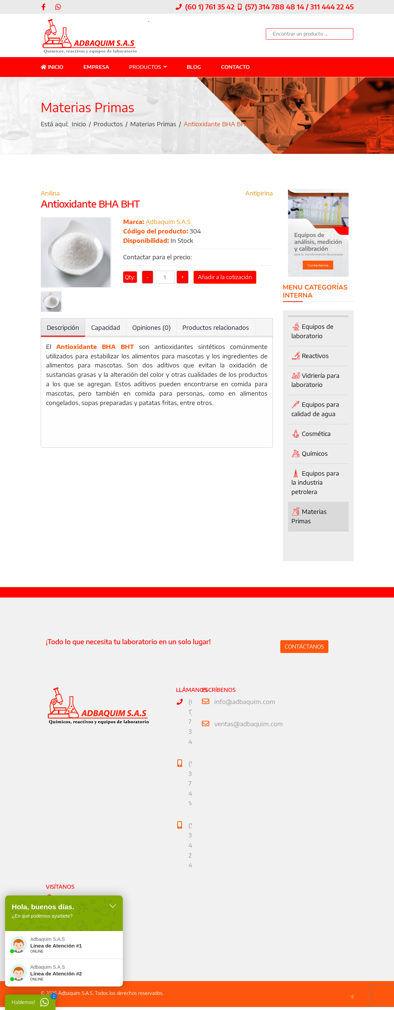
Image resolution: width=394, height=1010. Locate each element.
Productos (145, 67)
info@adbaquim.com (243, 702)
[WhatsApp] (58, 6)
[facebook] (43, 6)
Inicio (52, 67)
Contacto (235, 67)
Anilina (50, 194)
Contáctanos (304, 647)
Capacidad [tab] (106, 328)
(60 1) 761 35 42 (210, 6)
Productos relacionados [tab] (216, 328)
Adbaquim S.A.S (168, 223)
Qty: (130, 279)
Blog (194, 67)
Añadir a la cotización (225, 279)
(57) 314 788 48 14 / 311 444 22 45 (299, 6)
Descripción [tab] (63, 328)
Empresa (96, 67)
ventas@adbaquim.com (247, 724)
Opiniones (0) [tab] (152, 328)
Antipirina (259, 194)
